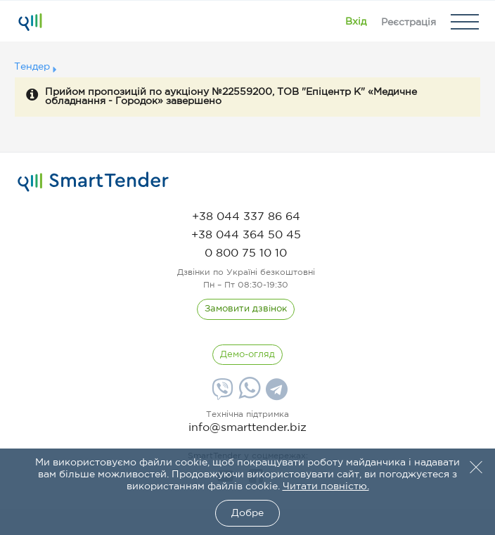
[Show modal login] (355, 22)
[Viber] (220, 394)
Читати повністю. (326, 486)
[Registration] (408, 22)
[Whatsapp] (247, 396)
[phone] (246, 217)
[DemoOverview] (247, 355)
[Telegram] (275, 394)
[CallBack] (246, 309)
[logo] (93, 182)
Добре (247, 513)
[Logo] (30, 21)
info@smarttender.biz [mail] (247, 428)
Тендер (32, 67)
